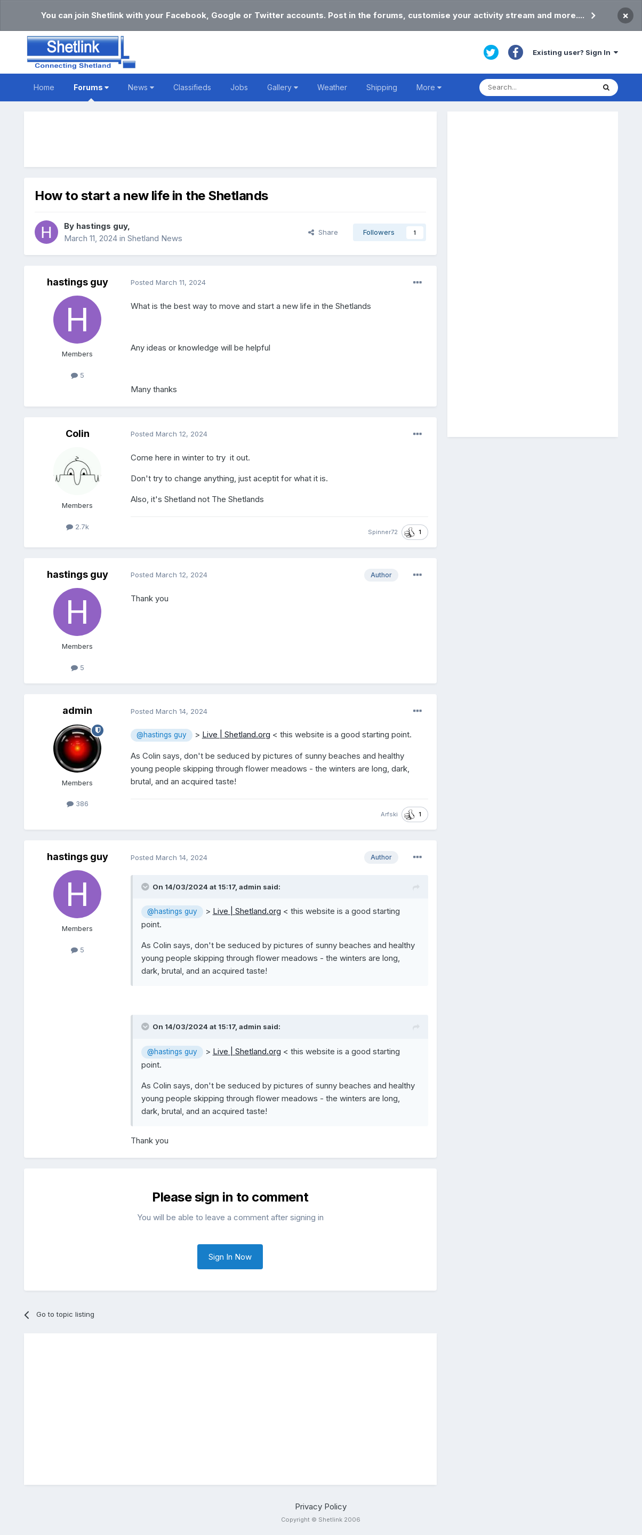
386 (78, 803)
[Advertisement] (230, 139)
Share (323, 232)
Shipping (381, 87)
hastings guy (101, 226)
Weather (332, 87)
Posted (168, 282)
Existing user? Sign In (575, 52)
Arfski (389, 814)
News (141, 87)
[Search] (537, 87)
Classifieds (192, 87)
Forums (91, 92)
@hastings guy (162, 734)
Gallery (282, 87)
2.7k (77, 526)
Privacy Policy (321, 1506)
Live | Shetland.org (236, 734)
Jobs (239, 87)
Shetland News (154, 238)
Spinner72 (383, 532)
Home (44, 87)
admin (77, 710)
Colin (78, 433)
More (429, 87)
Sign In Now (230, 1257)
